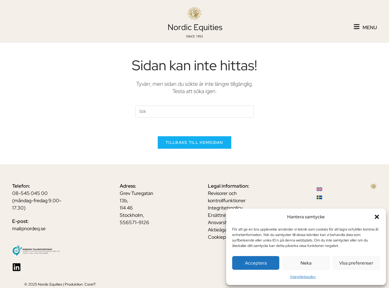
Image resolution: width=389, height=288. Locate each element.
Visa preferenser (356, 263)
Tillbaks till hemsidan (194, 142)
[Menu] (356, 26)
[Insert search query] (194, 112)
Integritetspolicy (303, 276)
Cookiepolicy (221, 237)
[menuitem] (319, 189)
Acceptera (256, 263)
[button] (377, 217)
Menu (370, 27)
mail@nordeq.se (29, 228)
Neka (306, 263)
